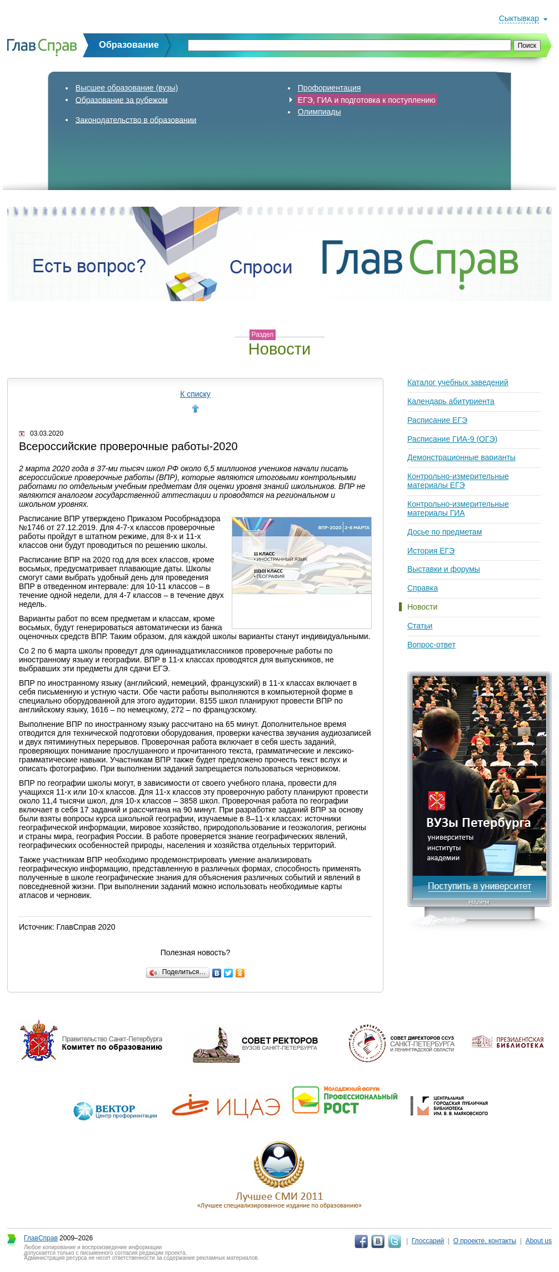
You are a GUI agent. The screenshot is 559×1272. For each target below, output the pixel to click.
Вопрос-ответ (431, 644)
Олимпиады (319, 111)
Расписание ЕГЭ (437, 420)
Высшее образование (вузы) (127, 87)
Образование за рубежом (122, 99)
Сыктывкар (519, 18)
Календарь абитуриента (451, 401)
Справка (422, 587)
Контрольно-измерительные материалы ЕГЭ (458, 481)
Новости (422, 606)
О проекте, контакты (485, 1241)
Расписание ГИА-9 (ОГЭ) (452, 439)
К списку (195, 394)
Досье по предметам (444, 531)
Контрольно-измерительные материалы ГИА (458, 508)
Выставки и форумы (443, 569)
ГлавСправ (41, 1238)
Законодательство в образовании (136, 119)
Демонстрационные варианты (461, 457)
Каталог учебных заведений (457, 382)
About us (539, 1241)
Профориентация (329, 87)
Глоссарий (428, 1241)
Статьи (419, 625)
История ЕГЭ (431, 550)
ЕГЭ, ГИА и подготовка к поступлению (367, 99)
